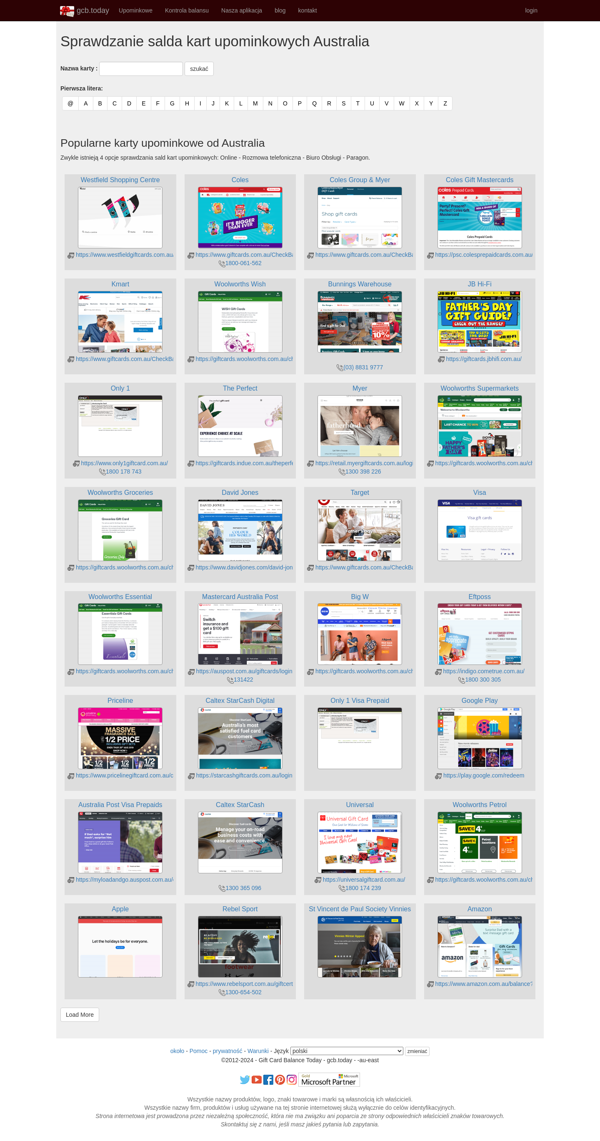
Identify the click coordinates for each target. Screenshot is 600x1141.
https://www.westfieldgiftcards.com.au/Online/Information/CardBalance (163, 254)
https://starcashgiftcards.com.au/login (240, 775)
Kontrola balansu (187, 10)
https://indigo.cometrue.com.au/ (480, 671)
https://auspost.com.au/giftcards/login (240, 671)
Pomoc (199, 1051)
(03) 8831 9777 (360, 367)
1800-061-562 (240, 263)
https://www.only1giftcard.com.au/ (120, 463)
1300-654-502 (240, 992)
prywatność (227, 1051)
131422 (240, 679)
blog (280, 10)
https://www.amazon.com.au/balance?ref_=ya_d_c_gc (501, 984)
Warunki (258, 1051)
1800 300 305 (479, 679)
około (177, 1051)
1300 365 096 (240, 888)
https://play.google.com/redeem (479, 775)
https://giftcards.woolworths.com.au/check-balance (257, 359)
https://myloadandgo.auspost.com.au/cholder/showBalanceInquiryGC (161, 879)
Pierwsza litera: (81, 88)
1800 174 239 (360, 888)
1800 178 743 (120, 471)
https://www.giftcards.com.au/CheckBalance (248, 254)
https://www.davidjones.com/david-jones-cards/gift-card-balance (274, 567)
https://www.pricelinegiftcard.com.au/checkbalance (137, 775)
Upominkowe (135, 10)
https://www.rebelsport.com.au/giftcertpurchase (252, 984)
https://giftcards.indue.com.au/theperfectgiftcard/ (254, 463)
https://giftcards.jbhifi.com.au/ (480, 359)
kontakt (307, 10)
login (531, 10)
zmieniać (417, 1051)
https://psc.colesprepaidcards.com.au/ (480, 254)
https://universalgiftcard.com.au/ (360, 879)
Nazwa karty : (79, 68)
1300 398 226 (360, 471)
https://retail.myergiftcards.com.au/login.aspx (369, 463)
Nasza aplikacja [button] (241, 10)
